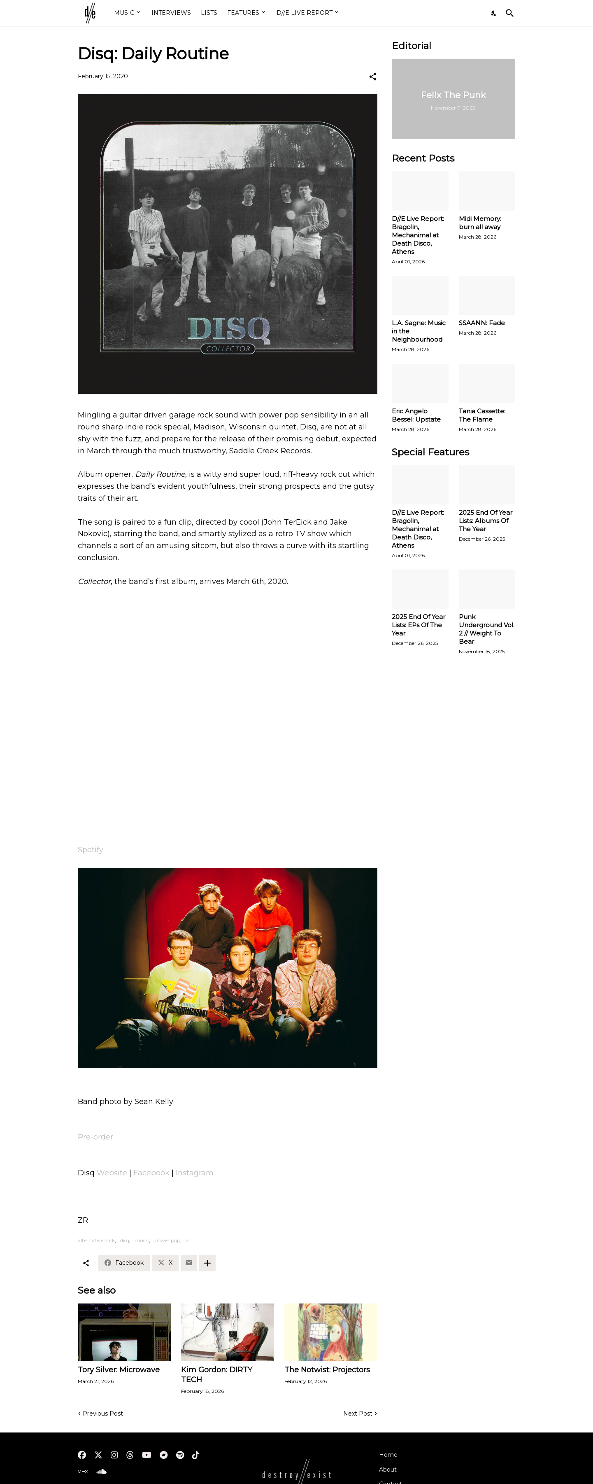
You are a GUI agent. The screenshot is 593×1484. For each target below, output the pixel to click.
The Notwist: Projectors (327, 1369)
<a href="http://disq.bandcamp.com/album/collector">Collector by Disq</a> (227, 815)
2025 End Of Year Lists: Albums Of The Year (485, 521)
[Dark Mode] (494, 13)
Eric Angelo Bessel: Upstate (416, 415)
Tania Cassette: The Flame (482, 415)
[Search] (508, 13)
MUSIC (124, 12)
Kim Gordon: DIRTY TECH (216, 1374)
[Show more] (207, 1263)
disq (124, 1240)
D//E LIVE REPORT (305, 12)
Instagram (195, 1172)
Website (113, 1172)
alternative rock (96, 1240)
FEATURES (243, 12)
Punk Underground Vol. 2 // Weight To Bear (486, 629)
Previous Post (103, 1413)
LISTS (209, 12)
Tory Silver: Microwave (119, 1369)
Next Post (357, 1413)
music (142, 1240)
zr (188, 1240)
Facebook (152, 1172)
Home (388, 1454)
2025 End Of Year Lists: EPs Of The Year (418, 625)
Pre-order (95, 1137)
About (388, 1469)
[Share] (372, 77)
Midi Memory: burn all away (480, 223)
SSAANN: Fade (482, 323)
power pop (167, 1240)
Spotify (90, 849)
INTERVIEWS (171, 12)
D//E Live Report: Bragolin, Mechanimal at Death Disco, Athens (418, 235)
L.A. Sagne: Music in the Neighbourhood (419, 331)
